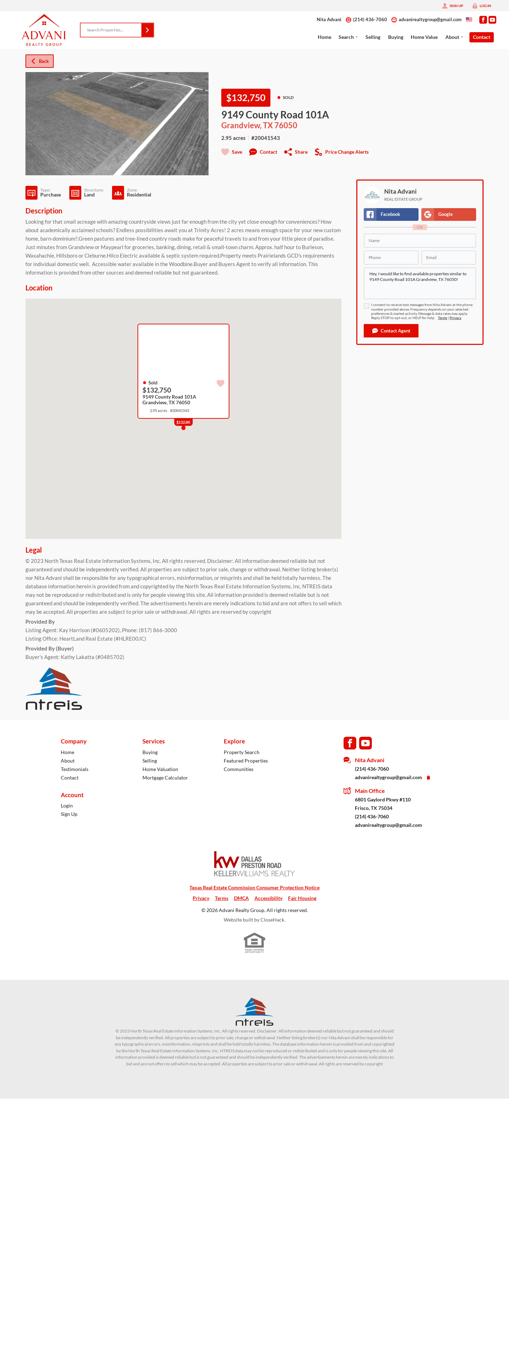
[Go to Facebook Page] (483, 20)
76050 (285, 125)
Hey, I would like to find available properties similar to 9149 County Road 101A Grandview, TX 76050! (420, 283)
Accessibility (268, 898)
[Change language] (469, 19)
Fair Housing (302, 898)
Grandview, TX (247, 125)
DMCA (241, 898)
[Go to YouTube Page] (492, 20)
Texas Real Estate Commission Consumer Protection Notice (254, 887)
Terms (442, 318)
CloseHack (272, 920)
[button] (147, 30)
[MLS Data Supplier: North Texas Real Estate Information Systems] (254, 1011)
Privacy (455, 318)
